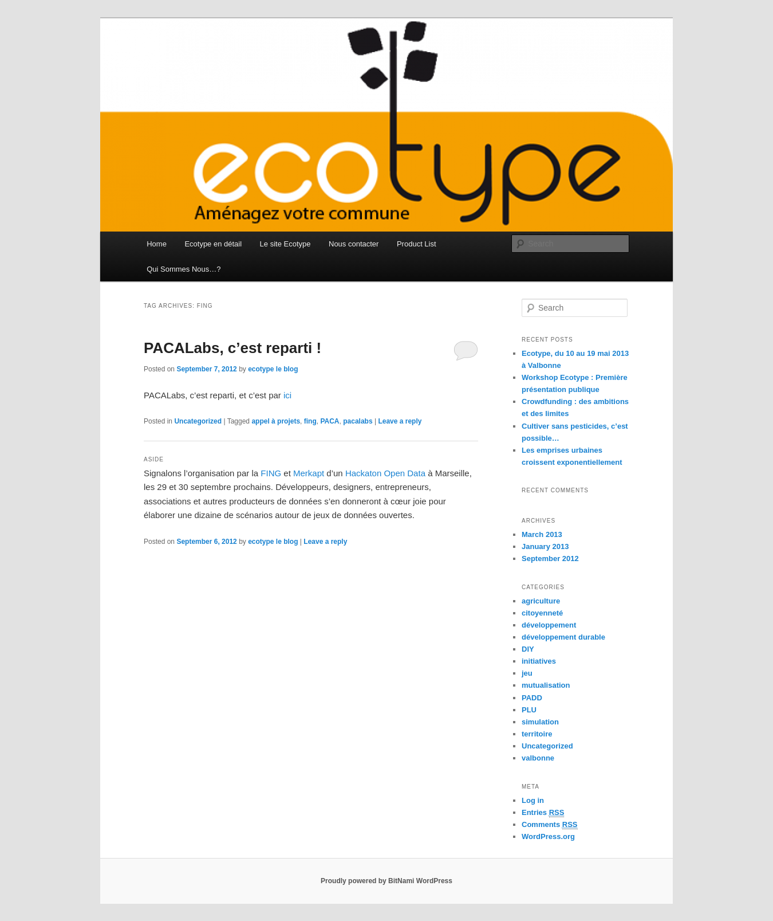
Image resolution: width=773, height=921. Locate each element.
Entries (543, 812)
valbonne (538, 758)
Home (157, 244)
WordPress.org (548, 836)
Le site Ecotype (285, 244)
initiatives (539, 661)
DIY (528, 649)
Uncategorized (198, 421)
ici (287, 395)
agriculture (541, 601)
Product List (416, 244)
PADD (532, 697)
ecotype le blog (273, 369)
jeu (527, 673)
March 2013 (542, 534)
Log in (533, 800)
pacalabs (357, 421)
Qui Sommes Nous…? (183, 269)
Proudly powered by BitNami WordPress (386, 881)
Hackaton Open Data (385, 473)
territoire (537, 734)
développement (549, 625)
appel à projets (275, 421)
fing (310, 421)
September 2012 (550, 558)
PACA (329, 421)
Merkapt (308, 473)
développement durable (563, 637)
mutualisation (546, 685)
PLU (529, 710)
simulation (540, 722)
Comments (550, 824)
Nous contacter (353, 244)
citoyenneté (542, 613)
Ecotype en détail (213, 244)
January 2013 (545, 546)
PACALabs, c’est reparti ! (232, 347)
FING (271, 473)
